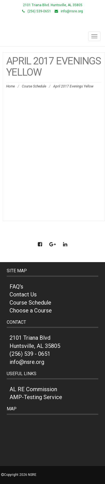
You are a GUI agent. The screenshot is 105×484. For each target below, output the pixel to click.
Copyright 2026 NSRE (20, 475)
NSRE (52, 24)
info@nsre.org (72, 11)
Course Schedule (34, 86)
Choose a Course (31, 310)
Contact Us (23, 294)
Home (10, 86)
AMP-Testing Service (36, 397)
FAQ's (16, 286)
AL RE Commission (33, 389)
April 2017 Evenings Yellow (30, 94)
